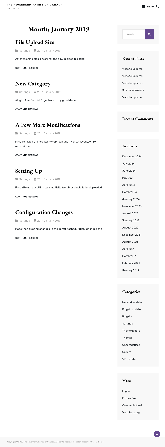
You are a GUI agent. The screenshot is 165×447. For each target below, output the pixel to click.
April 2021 (128, 248)
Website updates (132, 68)
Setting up (28, 171)
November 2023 (131, 206)
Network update (132, 302)
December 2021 (131, 234)
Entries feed (129, 398)
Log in (126, 391)
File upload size (34, 42)
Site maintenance (133, 90)
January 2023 (130, 220)
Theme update (131, 330)
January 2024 (131, 199)
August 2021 (130, 241)
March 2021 (129, 256)
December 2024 (132, 156)
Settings (24, 50)
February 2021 (131, 263)
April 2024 (128, 184)
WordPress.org (131, 412)
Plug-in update (131, 309)
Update (126, 352)
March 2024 (129, 192)
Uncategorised (131, 344)
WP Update (129, 359)
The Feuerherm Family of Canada (34, 4)
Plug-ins (127, 316)
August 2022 (130, 227)
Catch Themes (98, 442)
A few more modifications (47, 125)
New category (33, 83)
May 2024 (128, 177)
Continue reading (26, 68)
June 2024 (129, 170)
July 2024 (128, 163)
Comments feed (132, 405)
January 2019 (130, 270)
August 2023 (130, 213)
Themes (127, 337)
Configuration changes (44, 212)
